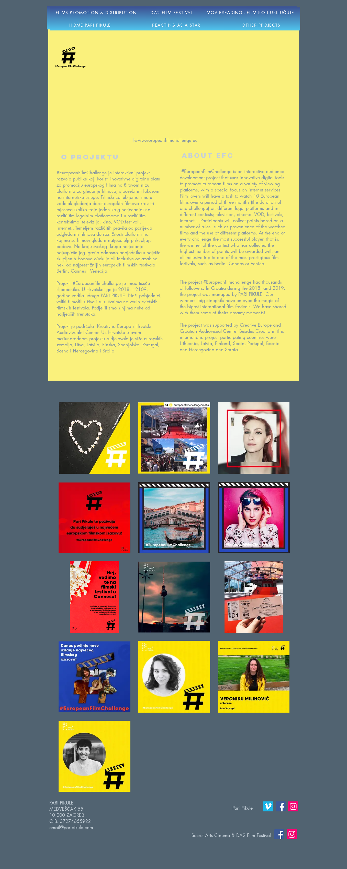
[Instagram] (293, 806)
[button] (172, 12)
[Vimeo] (268, 806)
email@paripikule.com (71, 827)
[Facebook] (281, 806)
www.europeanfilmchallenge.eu (165, 140)
